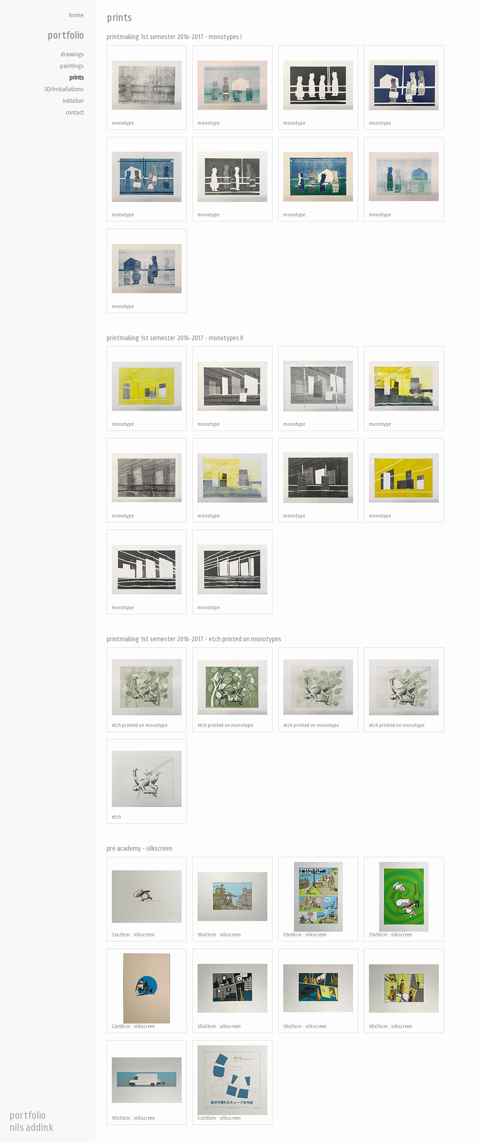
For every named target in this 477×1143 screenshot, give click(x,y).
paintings (72, 65)
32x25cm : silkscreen (147, 900)
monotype (147, 88)
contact (75, 112)
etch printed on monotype (147, 690)
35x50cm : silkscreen (318, 900)
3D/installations (64, 89)
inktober (73, 100)
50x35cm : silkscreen (232, 900)
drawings (72, 54)
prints (76, 77)
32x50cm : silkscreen (147, 991)
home (76, 15)
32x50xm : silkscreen (232, 1083)
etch (147, 782)
